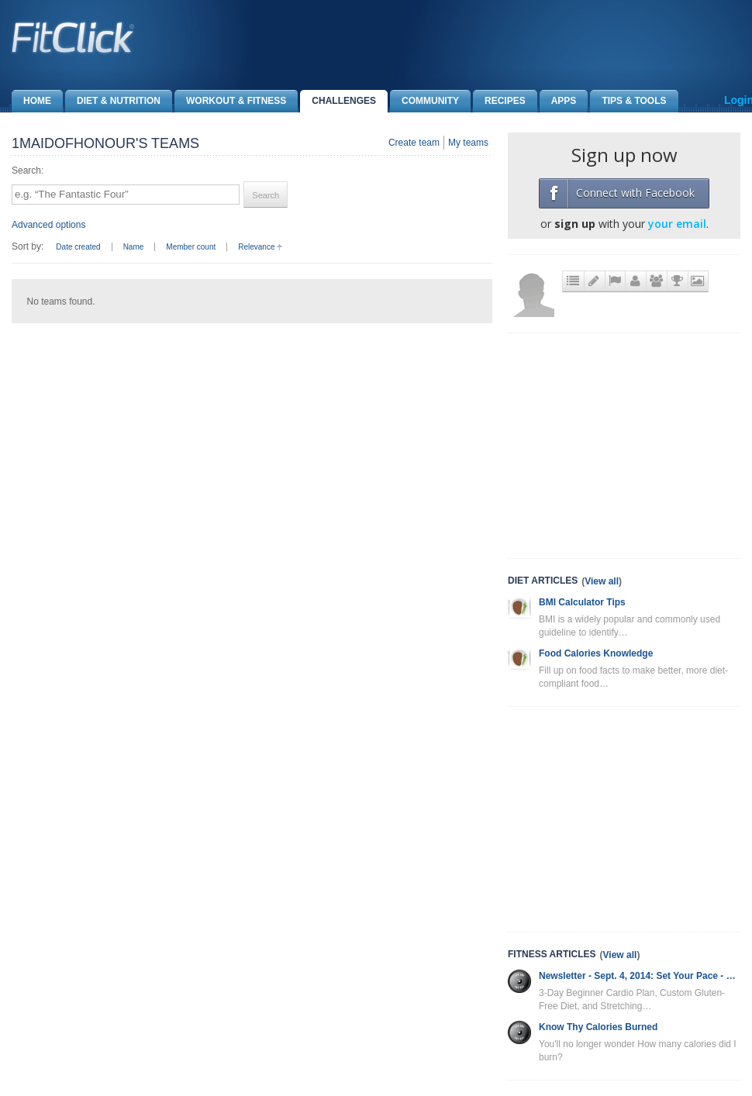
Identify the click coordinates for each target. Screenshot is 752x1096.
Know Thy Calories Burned (598, 1027)
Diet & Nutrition (112, 101)
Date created (78, 247)
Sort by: (27, 246)
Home (31, 101)
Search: (27, 170)
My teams (468, 142)
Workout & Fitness (230, 101)
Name (133, 247)
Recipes (499, 101)
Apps (558, 101)
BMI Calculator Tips (582, 602)
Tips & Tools (628, 101)
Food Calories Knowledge (596, 653)
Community (424, 101)
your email (677, 223)
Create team (414, 142)
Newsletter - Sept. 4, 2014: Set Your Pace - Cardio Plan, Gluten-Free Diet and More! (639, 975)
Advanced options (48, 224)
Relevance (256, 247)
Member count (191, 247)
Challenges (338, 101)
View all (602, 581)
